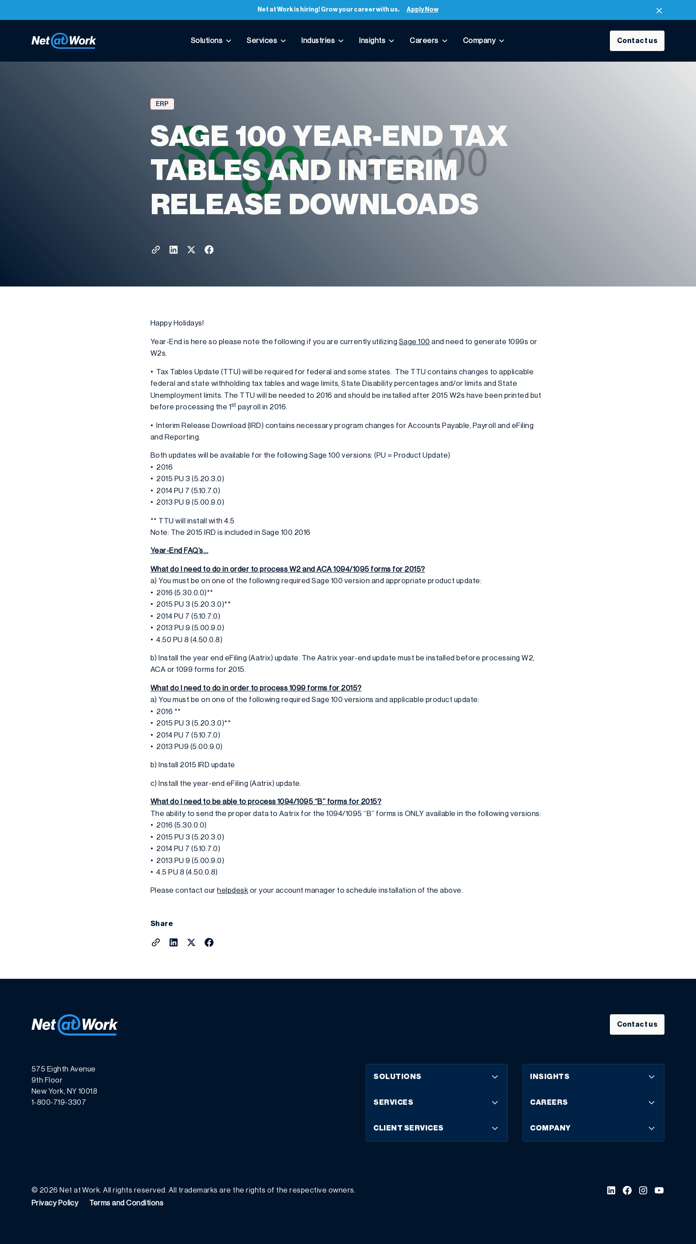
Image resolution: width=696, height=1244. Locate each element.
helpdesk (232, 890)
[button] (211, 40)
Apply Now (423, 10)
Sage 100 (414, 341)
